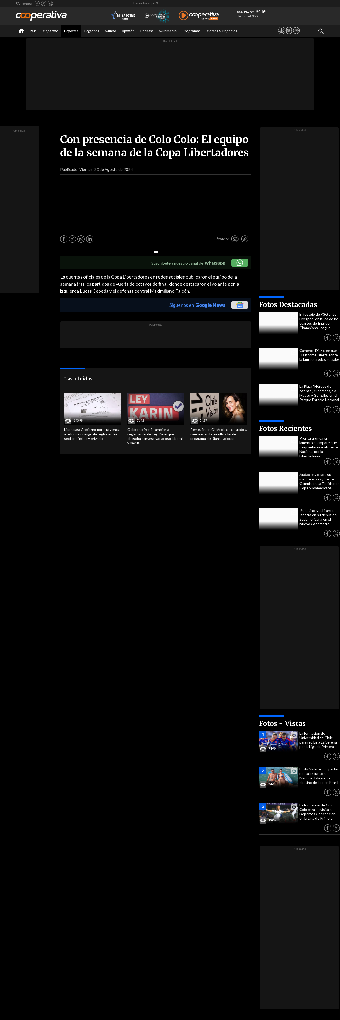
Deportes (71, 31)
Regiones (91, 31)
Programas (191, 31)
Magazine (50, 31)
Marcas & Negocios (221, 31)
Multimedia (168, 31)
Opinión (128, 31)
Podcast (146, 31)
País (33, 31)
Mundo (110, 31)
